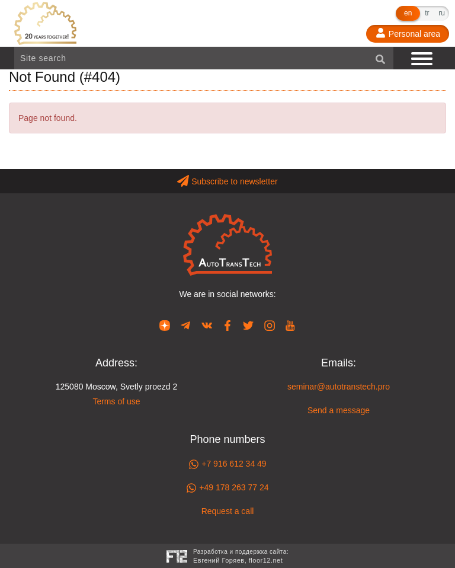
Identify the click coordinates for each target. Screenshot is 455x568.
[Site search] (203, 58)
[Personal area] (407, 34)
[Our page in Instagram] (269, 325)
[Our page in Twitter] (248, 325)
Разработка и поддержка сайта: (241, 557)
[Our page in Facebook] (227, 325)
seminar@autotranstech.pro (338, 386)
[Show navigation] (423, 58)
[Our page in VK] (206, 325)
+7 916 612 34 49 (227, 464)
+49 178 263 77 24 (227, 488)
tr (427, 13)
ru (441, 13)
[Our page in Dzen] (164, 325)
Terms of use (116, 401)
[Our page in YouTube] (290, 325)
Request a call (227, 511)
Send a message (338, 410)
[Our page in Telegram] (185, 325)
